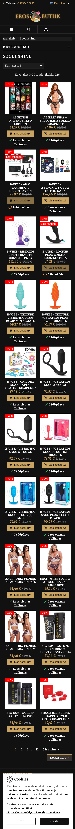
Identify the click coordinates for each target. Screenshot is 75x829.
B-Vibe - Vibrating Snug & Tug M (55, 383)
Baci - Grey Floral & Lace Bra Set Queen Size (55, 582)
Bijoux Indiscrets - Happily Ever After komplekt (55, 716)
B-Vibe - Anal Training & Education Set (20, 188)
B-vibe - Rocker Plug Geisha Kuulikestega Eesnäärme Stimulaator (55, 258)
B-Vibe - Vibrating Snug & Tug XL (20, 450)
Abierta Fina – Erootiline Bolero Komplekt (55, 121)
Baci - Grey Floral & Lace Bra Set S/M (20, 647)
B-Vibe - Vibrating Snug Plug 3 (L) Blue (20, 515)
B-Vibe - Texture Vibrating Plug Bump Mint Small (20, 318)
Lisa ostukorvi (20, 133)
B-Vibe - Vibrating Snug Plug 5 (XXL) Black (55, 515)
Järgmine (51, 749)
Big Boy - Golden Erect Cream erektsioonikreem (55, 649)
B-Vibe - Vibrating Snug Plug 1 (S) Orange (55, 452)
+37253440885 (26, 3)
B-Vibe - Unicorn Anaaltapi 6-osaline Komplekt (20, 385)
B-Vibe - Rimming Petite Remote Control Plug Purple (20, 256)
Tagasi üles (60, 758)
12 (37, 749)
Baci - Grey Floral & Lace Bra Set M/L (20, 580)
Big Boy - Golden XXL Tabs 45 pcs (20, 714)
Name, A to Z (24, 65)
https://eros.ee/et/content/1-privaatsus (33, 812)
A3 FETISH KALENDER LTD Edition (20, 121)
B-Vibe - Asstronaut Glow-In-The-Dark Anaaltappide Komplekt (55, 191)
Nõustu (54, 821)
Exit (21, 821)
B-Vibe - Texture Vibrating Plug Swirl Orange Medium (55, 319)
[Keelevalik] (60, 3)
